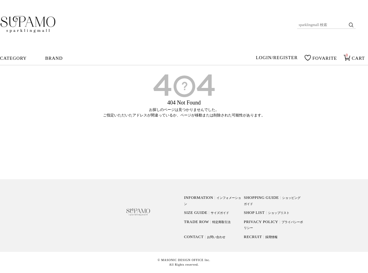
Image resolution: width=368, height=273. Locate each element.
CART (358, 58)
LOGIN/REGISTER (277, 57)
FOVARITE (324, 58)
